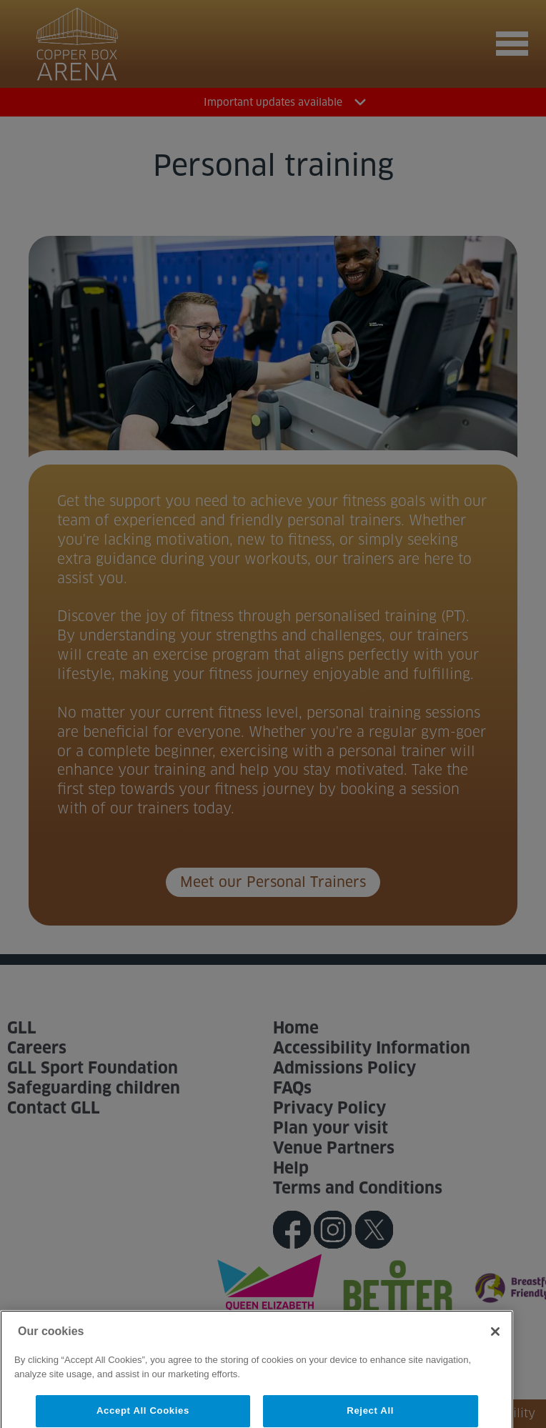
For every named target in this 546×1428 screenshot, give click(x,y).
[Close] (495, 1342)
